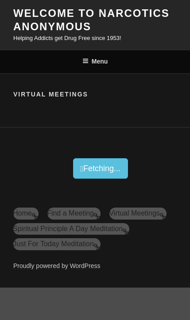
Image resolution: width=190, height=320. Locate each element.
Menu (95, 61)
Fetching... (101, 168)
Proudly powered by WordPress (57, 265)
